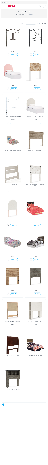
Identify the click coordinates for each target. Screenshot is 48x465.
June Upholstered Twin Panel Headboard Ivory (35, 116)
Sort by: (22, 23)
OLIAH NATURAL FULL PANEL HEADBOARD (35, 150)
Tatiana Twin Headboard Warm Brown (12, 355)
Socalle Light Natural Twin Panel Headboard (12, 184)
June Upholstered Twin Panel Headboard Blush (12, 82)
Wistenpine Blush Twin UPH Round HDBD (13, 218)
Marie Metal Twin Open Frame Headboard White (12, 116)
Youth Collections (22, 14)
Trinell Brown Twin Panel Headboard (35, 355)
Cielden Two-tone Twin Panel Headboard (12, 321)
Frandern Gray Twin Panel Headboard (35, 287)
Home (16, 14)
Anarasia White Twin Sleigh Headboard (12, 252)
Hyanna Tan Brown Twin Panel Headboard (12, 287)
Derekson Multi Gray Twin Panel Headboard (35, 252)
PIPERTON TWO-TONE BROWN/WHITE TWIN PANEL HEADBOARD (35, 83)
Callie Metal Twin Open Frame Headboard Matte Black (35, 48)
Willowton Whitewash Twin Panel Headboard (13, 150)
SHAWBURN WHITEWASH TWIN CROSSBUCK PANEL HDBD (35, 185)
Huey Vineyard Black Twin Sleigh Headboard (35, 218)
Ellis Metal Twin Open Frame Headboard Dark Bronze (13, 48)
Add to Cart (14, 54)
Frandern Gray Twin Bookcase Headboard (12, 389)
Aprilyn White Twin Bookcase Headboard (35, 321)
